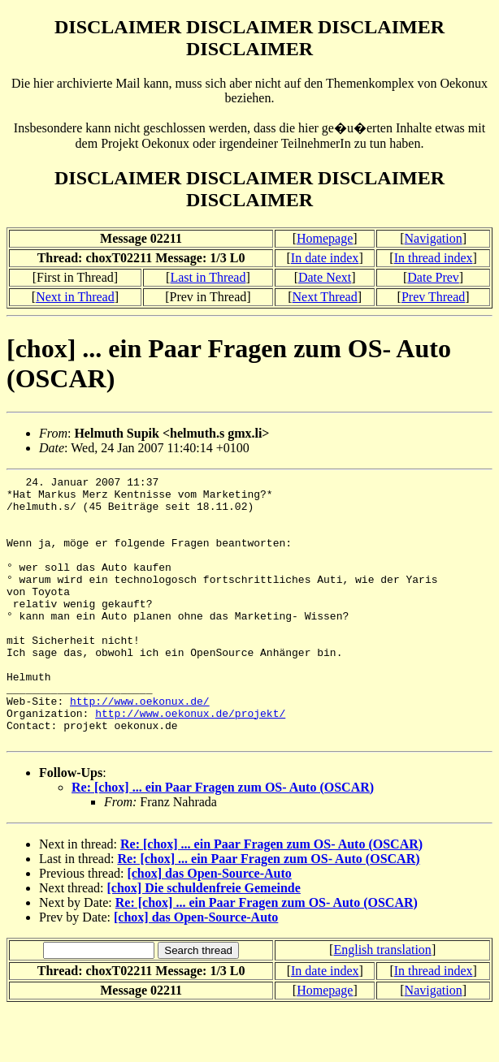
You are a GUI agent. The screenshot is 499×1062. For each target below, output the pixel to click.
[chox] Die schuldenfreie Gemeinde (204, 941)
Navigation (433, 238)
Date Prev (433, 277)
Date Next (324, 277)
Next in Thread (75, 297)
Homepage (325, 238)
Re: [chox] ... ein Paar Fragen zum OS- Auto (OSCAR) (223, 841)
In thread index (433, 258)
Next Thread (325, 297)
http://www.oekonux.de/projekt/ (190, 761)
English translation (382, 1003)
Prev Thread (433, 297)
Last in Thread (207, 277)
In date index (325, 258)
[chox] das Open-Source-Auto (209, 927)
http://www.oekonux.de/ (140, 747)
